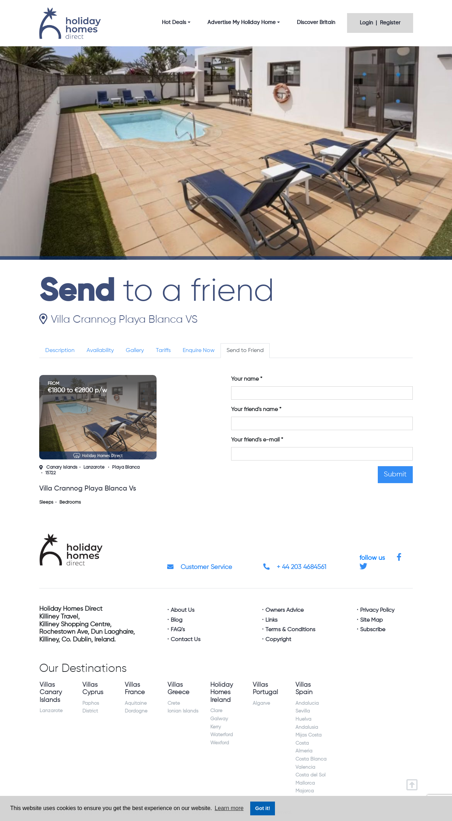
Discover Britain (316, 22)
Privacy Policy (377, 610)
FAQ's (178, 630)
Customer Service (199, 567)
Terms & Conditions (290, 630)
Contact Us (185, 640)
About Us (182, 610)
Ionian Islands (183, 711)
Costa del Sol (310, 775)
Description (60, 350)
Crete (174, 703)
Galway (219, 718)
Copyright (278, 640)
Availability (100, 350)
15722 (50, 473)
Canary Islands (61, 467)
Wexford (219, 742)
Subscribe (372, 630)
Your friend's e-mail (255, 440)
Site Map (371, 620)
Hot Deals (174, 22)
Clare (216, 710)
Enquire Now (199, 350)
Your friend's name (254, 409)
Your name (245, 379)
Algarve (261, 703)
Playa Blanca (126, 467)
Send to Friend (245, 350)
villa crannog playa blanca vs (87, 488)
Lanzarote (94, 467)
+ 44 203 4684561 (294, 567)
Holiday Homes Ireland (221, 692)
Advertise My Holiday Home (241, 22)
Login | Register (380, 22)
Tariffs (163, 350)
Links (271, 620)
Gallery (135, 350)
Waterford (221, 734)
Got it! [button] (262, 808)
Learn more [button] (229, 808)
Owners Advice (284, 610)
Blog (176, 620)
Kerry (215, 727)
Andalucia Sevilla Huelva (307, 711)
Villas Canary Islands (51, 692)
